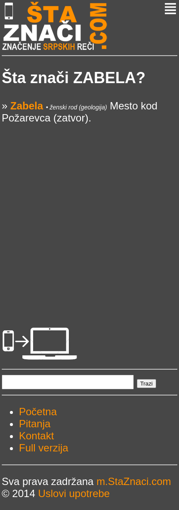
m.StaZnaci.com (133, 481)
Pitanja (34, 423)
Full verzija (43, 448)
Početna (38, 411)
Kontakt (36, 436)
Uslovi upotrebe (74, 493)
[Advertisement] (89, 213)
